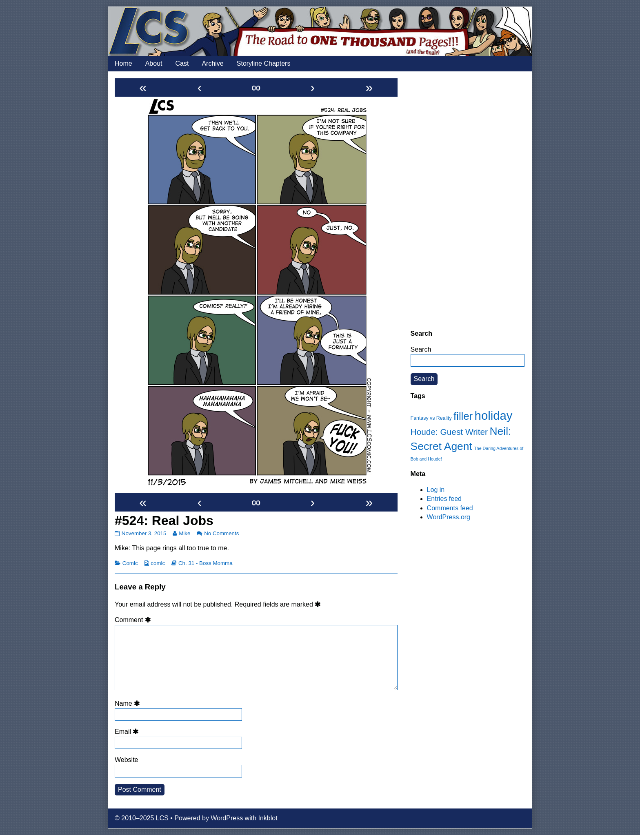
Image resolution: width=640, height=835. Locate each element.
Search (421, 349)
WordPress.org (448, 517)
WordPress (227, 818)
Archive (212, 63)
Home (123, 63)
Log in (436, 489)
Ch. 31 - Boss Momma (205, 563)
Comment (134, 619)
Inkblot (268, 818)
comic (158, 563)
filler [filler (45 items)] (463, 416)
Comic (130, 563)
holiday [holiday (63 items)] (494, 415)
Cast (182, 63)
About (153, 63)
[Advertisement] (467, 200)
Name (128, 703)
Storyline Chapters (264, 63)
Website (126, 759)
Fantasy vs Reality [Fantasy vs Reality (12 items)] (431, 418)
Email (128, 731)
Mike (184, 533)
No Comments (221, 533)
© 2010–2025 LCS (142, 818)
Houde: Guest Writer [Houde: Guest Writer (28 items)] (449, 431)
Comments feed (450, 508)
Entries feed (444, 498)
